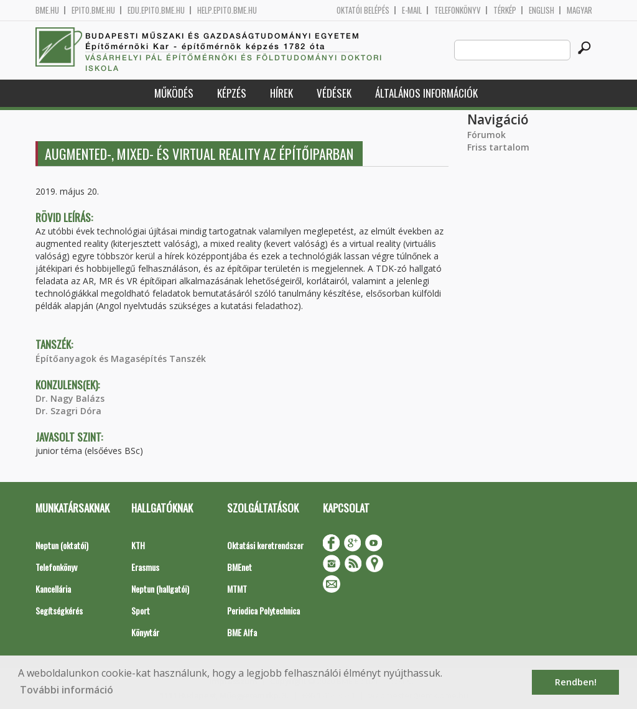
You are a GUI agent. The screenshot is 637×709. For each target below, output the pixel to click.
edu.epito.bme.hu (156, 10)
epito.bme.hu (93, 10)
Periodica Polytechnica (263, 610)
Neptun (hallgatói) (160, 588)
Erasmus (145, 566)
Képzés (231, 93)
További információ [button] (66, 690)
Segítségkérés (59, 610)
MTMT (237, 588)
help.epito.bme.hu (227, 10)
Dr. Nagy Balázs (70, 398)
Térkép (504, 10)
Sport (140, 610)
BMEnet (239, 566)
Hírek (281, 93)
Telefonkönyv (457, 10)
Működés (173, 93)
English (541, 10)
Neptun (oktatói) (61, 545)
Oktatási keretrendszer (265, 545)
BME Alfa (242, 632)
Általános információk (426, 93)
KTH (138, 545)
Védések (334, 93)
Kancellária (53, 588)
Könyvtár (145, 632)
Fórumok (486, 135)
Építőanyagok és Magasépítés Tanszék (120, 358)
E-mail (412, 10)
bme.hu (47, 10)
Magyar (579, 10)
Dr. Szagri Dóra (68, 411)
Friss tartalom (498, 147)
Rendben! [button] (576, 682)
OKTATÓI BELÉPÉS (363, 10)
